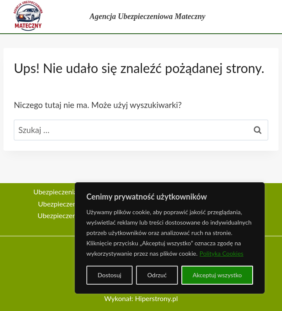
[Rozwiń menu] (267, 16)
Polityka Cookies (222, 253)
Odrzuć (157, 275)
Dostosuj (109, 275)
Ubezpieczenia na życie (73, 204)
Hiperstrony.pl (156, 298)
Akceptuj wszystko (217, 275)
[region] (170, 238)
